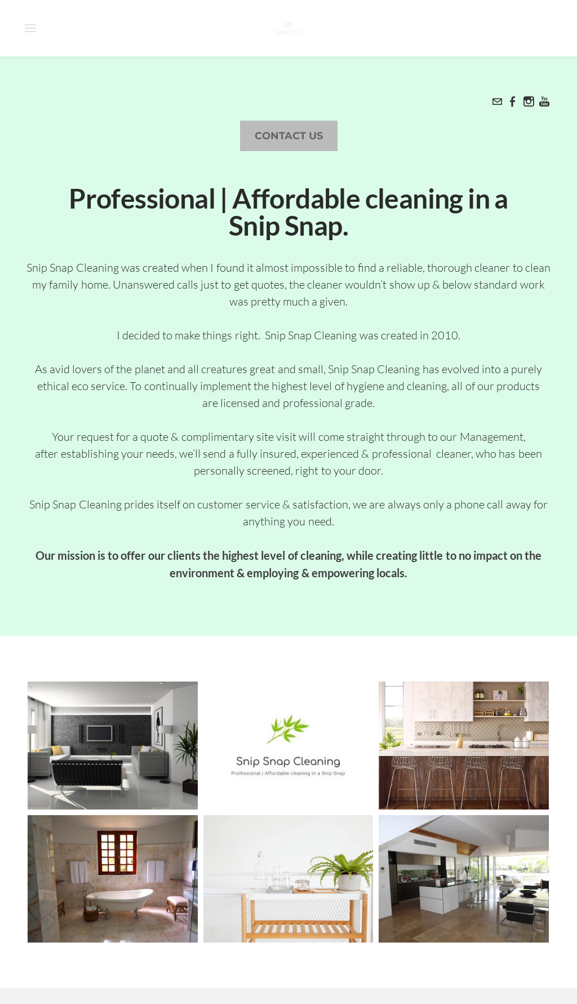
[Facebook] (513, 101)
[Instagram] (528, 101)
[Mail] (497, 101)
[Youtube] (544, 101)
